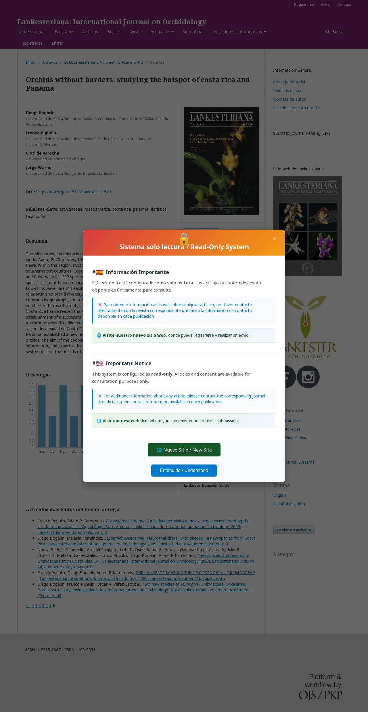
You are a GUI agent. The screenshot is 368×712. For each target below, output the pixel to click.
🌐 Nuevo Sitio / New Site (184, 450)
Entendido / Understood (184, 470)
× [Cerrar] (275, 238)
